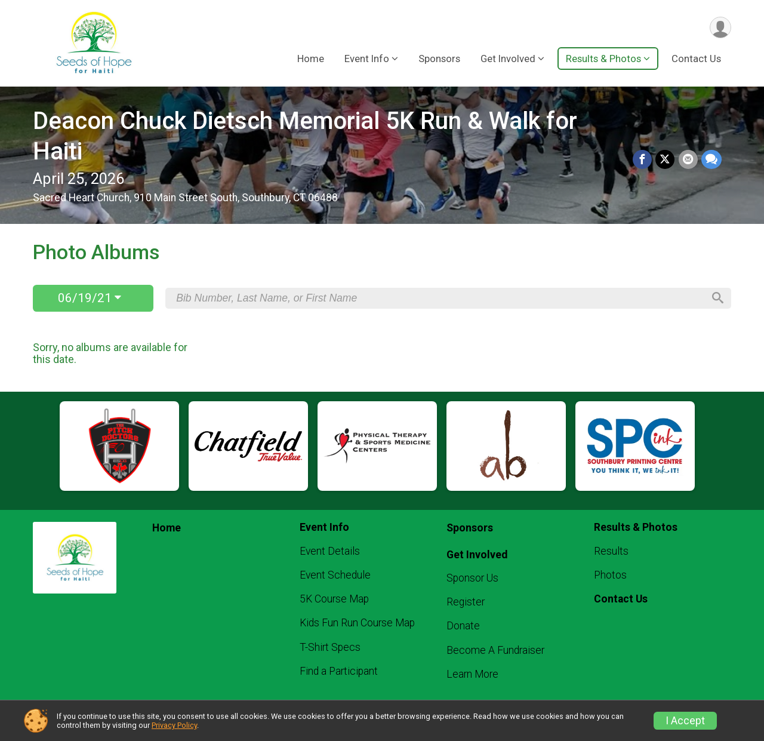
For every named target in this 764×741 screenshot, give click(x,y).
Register (465, 602)
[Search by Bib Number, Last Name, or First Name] (440, 298)
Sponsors (439, 59)
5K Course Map (334, 599)
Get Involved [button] (507, 59)
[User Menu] (720, 28)
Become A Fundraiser (495, 650)
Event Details (330, 551)
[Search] (717, 298)
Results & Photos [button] (603, 59)
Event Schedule (335, 575)
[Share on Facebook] (642, 160)
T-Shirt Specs (330, 647)
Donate (463, 626)
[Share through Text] (711, 160)
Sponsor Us (472, 578)
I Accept (685, 721)
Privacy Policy (174, 725)
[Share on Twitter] (665, 160)
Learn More (472, 674)
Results (611, 551)
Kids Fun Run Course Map (357, 623)
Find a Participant (339, 671)
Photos (610, 575)
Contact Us (696, 59)
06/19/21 (89, 298)
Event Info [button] (366, 59)
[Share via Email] (688, 160)
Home (310, 59)
